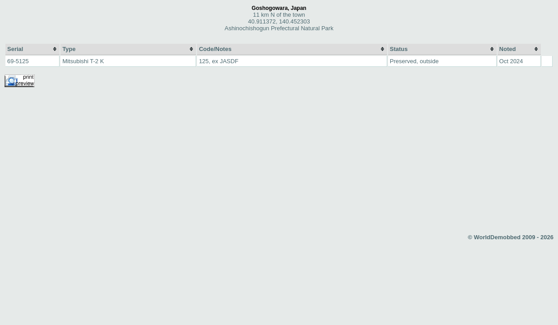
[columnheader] (32, 49)
